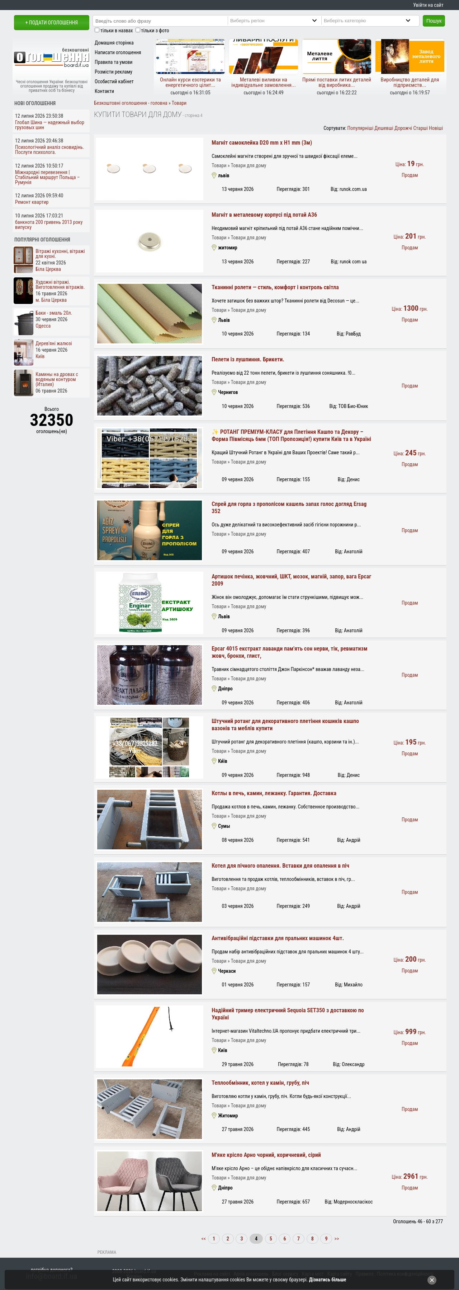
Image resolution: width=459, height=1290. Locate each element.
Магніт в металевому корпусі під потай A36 (264, 214)
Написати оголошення (118, 52)
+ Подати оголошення (51, 22)
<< (204, 1239)
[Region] (279, 20)
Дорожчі (403, 128)
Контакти (104, 91)
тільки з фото (155, 30)
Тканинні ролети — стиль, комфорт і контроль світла (275, 287)
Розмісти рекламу (113, 72)
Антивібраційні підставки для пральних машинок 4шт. (278, 938)
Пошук (433, 21)
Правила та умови (113, 62)
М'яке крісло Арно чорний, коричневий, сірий (266, 1154)
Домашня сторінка (114, 43)
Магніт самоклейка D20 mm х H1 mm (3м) (262, 142)
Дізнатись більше (327, 1279)
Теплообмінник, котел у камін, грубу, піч (260, 1082)
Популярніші (360, 128)
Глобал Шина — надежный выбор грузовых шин (49, 124)
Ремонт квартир (31, 202)
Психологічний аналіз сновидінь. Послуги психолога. (49, 149)
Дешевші (383, 128)
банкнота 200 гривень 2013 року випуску (48, 224)
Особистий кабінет (114, 81)
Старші (420, 128)
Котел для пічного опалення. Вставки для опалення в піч (280, 865)
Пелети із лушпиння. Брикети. (248, 359)
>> (336, 1239)
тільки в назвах (116, 30)
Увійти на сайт (428, 5)
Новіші (436, 128)
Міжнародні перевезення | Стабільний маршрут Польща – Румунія (47, 177)
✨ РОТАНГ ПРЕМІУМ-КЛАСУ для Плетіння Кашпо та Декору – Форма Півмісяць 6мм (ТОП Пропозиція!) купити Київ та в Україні (291, 435)
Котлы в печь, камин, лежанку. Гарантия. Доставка (274, 793)
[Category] (373, 20)
